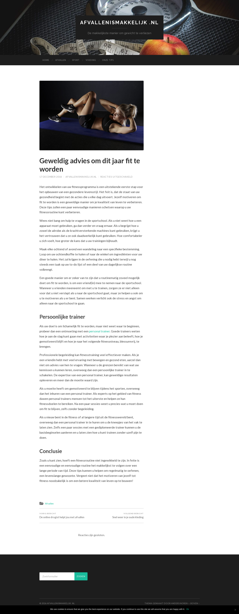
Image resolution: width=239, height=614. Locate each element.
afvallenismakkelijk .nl (119, 22)
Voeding (91, 60)
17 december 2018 (50, 176)
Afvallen (60, 60)
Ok (187, 609)
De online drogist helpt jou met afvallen (61, 515)
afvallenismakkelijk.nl (81, 176)
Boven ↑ (195, 603)
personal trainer (99, 331)
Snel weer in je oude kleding (128, 515)
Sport (76, 60)
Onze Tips (108, 60)
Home (46, 60)
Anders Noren (179, 603)
